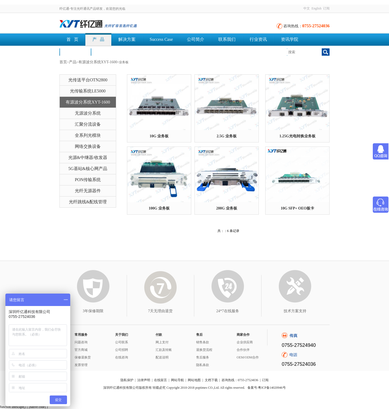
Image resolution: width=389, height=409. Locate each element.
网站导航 (177, 380)
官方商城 (81, 350)
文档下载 (106, 51)
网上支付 (162, 342)
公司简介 (195, 39)
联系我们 (227, 39)
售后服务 (202, 357)
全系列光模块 (88, 135)
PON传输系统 (88, 179)
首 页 (72, 39)
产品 (72, 62)
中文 (306, 8)
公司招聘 (121, 350)
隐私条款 (202, 365)
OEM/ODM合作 (248, 357)
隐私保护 (126, 380)
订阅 (326, 8)
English (316, 8)
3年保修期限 (93, 311)
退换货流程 (204, 350)
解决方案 (127, 39)
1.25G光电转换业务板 (297, 136)
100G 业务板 (159, 208)
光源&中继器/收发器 (88, 157)
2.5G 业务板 (227, 136)
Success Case (161, 39)
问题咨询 (81, 342)
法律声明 (143, 380)
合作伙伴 (243, 350)
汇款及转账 (164, 350)
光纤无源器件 (88, 190)
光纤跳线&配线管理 (88, 201)
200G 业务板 (226, 208)
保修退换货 (83, 357)
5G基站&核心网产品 (87, 168)
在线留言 (160, 380)
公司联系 (121, 342)
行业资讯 (258, 39)
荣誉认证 (75, 51)
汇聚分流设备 (88, 124)
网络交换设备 (88, 146)
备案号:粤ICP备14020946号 (266, 388)
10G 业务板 (159, 136)
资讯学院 (289, 39)
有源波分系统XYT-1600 (97, 62)
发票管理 (81, 365)
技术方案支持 (295, 311)
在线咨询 (121, 357)
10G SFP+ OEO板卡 (297, 208)
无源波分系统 (88, 113)
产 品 (98, 39)
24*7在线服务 (227, 311)
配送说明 (162, 357)
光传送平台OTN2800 (88, 80)
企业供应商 (245, 342)
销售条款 (202, 342)
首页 (63, 62)
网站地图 (194, 380)
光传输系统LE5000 (88, 91)
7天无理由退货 (160, 311)
